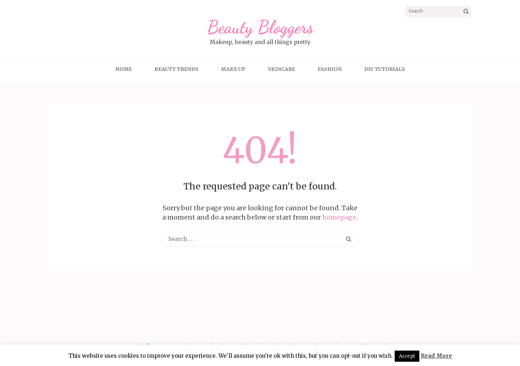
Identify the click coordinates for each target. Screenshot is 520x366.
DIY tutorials (384, 69)
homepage (339, 217)
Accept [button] (407, 356)
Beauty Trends (176, 69)
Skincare (281, 69)
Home (123, 69)
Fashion (330, 69)
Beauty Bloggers (260, 27)
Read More (436, 355)
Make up (233, 69)
